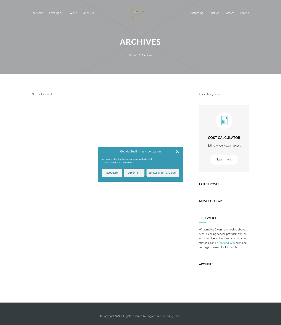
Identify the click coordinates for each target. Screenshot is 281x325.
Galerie (72, 13)
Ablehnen (134, 176)
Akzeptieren (112, 176)
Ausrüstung (196, 13)
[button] (177, 155)
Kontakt (244, 13)
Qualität (214, 13)
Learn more (224, 159)
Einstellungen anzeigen (162, 176)
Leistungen (55, 13)
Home (132, 55)
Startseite (37, 13)
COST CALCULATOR (224, 138)
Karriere (229, 13)
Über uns (88, 13)
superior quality (226, 242)
